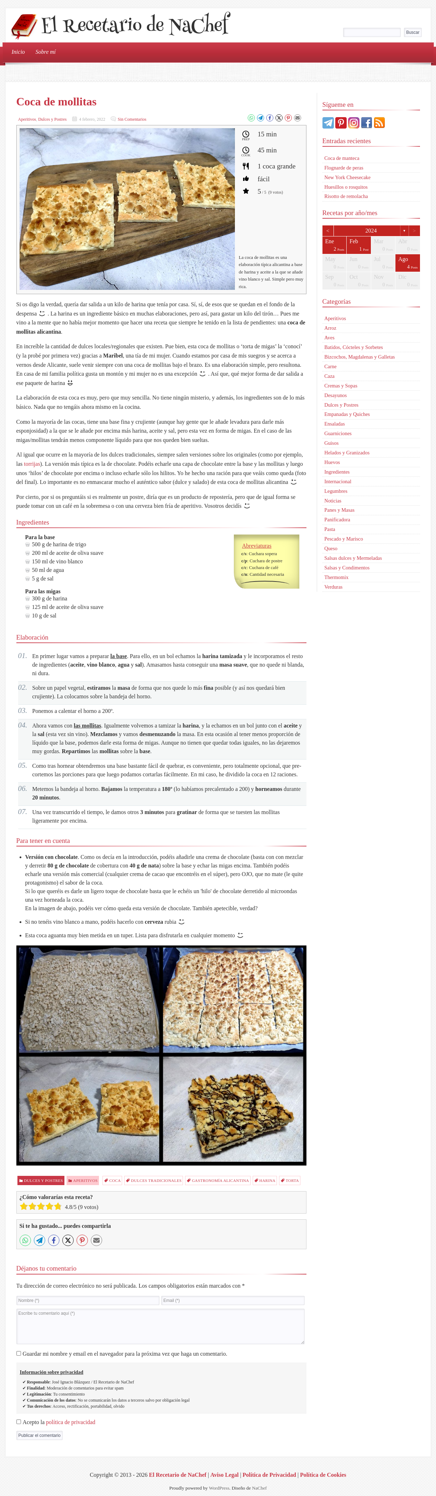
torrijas (32, 464)
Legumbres (335, 491)
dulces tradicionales (156, 1180)
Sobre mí (46, 52)
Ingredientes (337, 472)
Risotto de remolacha (346, 196)
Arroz (330, 328)
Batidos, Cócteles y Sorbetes (353, 347)
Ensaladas (334, 424)
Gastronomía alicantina (220, 1180)
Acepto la (59, 1422)
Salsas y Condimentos (346, 567)
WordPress (219, 1488)
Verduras (333, 587)
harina (267, 1180)
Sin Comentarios (132, 119)
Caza (329, 376)
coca (115, 1180)
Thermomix (336, 577)
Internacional (337, 481)
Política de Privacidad (269, 1475)
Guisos (331, 443)
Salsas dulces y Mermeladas (353, 558)
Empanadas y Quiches (347, 414)
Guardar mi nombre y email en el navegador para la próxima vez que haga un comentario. (125, 1354)
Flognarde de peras (343, 168)
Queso (330, 548)
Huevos (332, 462)
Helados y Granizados (346, 452)
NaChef (259, 1488)
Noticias (332, 501)
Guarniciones (338, 433)
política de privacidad (70, 1422)
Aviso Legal (224, 1475)
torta (292, 1180)
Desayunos (335, 395)
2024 (371, 231)
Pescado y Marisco (343, 539)
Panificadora (337, 519)
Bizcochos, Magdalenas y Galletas (359, 357)
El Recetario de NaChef (134, 27)
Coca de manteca (341, 158)
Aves (329, 337)
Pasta (329, 529)
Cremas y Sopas (340, 386)
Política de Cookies (323, 1475)
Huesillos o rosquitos (346, 187)
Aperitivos (27, 119)
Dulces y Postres (52, 119)
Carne (330, 366)
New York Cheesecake (347, 177)
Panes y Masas (339, 510)
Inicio (18, 52)
